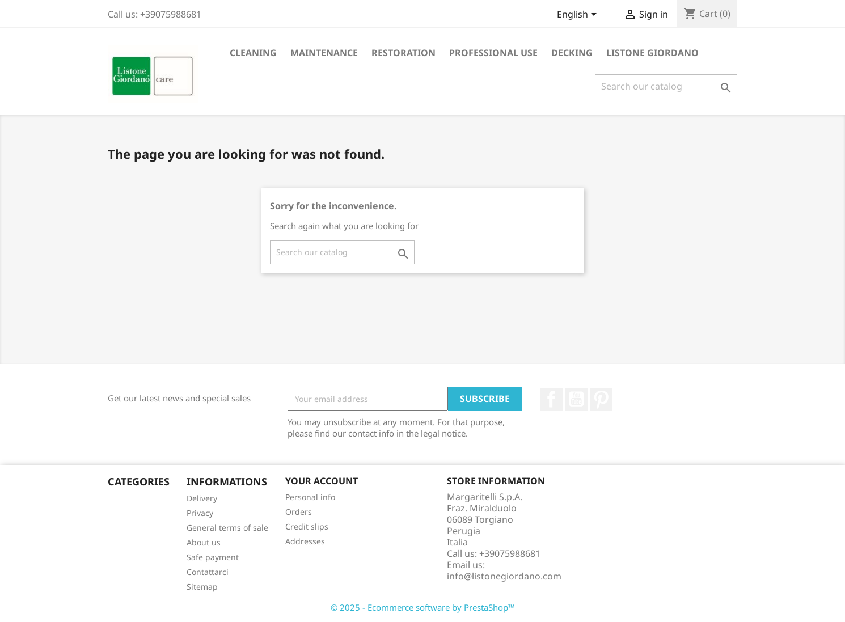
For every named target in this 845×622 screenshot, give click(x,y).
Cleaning (253, 52)
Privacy (200, 512)
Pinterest (601, 399)
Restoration (403, 52)
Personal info (310, 497)
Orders (298, 511)
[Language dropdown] (579, 15)
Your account (321, 481)
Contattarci (208, 571)
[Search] (666, 86)
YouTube (576, 399)
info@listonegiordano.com (504, 576)
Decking (572, 52)
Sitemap (202, 586)
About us (204, 542)
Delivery (202, 498)
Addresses (305, 541)
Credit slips (306, 526)
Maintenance (324, 52)
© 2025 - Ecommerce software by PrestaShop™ (423, 607)
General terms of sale (227, 527)
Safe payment (213, 557)
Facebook (551, 399)
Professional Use (493, 52)
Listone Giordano (652, 52)
